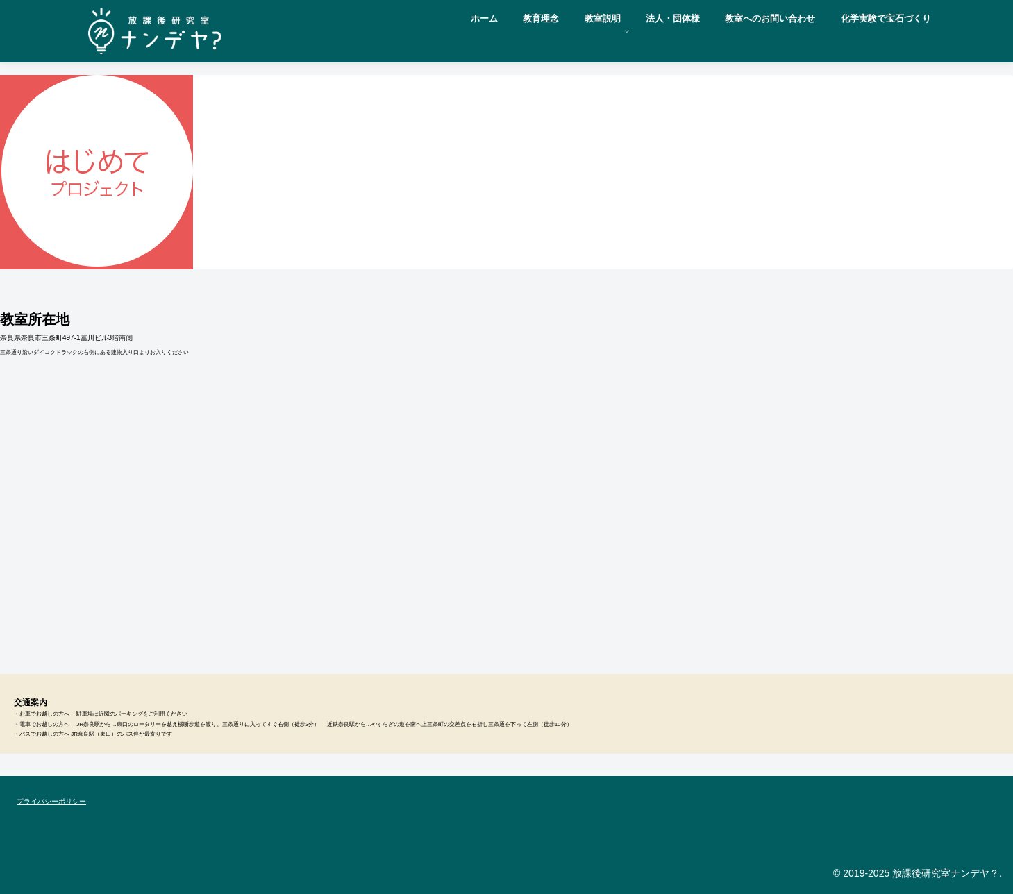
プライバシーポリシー (51, 801)
